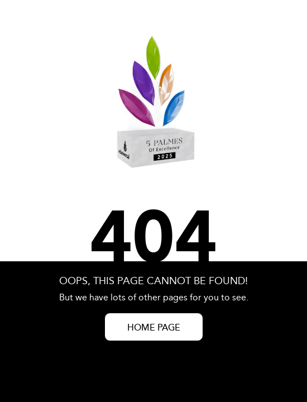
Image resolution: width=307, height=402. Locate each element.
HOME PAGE (153, 328)
